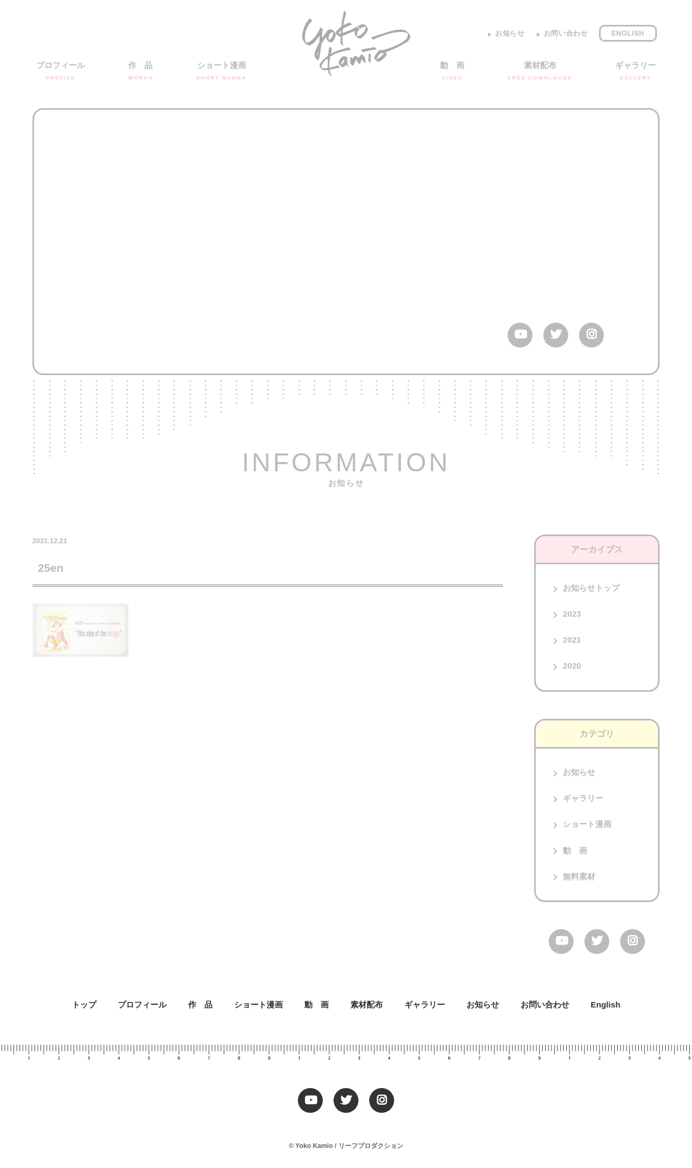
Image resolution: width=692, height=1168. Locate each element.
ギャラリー (635, 72)
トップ (84, 1004)
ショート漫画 (221, 72)
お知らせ (510, 33)
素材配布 (540, 72)
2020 (572, 665)
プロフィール (60, 72)
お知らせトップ (591, 587)
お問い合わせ (566, 33)
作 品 (140, 72)
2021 (572, 639)
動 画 (452, 72)
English (627, 33)
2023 (572, 613)
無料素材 (579, 876)
